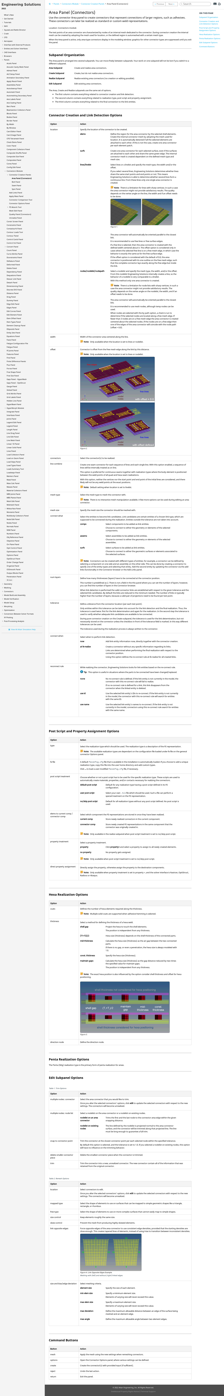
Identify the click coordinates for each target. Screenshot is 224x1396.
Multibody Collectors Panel (18, 516)
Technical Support (148, 1391)
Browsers (8, 56)
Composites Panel (14, 160)
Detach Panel (12, 282)
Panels (6, 60)
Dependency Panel (14, 272)
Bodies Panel (12, 117)
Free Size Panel (13, 375)
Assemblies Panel (14, 85)
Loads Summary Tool (15, 469)
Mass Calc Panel (13, 483)
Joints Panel (11, 419)
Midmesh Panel (13, 505)
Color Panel (11, 146)
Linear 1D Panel (13, 444)
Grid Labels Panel (14, 397)
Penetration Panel (14, 576)
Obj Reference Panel (15, 537)
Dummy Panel (12, 300)
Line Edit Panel (13, 437)
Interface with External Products (17, 45)
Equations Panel (13, 336)
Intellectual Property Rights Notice (125, 1391)
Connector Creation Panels (20, 175)
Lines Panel (11, 451)
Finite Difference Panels (16, 361)
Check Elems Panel (14, 142)
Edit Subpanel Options (208, 42)
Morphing (8, 606)
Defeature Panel (13, 261)
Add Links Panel (15, 192)
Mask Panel (11, 480)
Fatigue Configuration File (17, 343)
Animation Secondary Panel (18, 77)
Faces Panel (11, 340)
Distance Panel (13, 293)
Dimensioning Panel (15, 286)
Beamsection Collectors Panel (18, 110)
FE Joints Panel (13, 350)
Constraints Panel (14, 225)
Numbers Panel (13, 533)
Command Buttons (207, 46)
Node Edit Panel (13, 519)
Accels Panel (11, 63)
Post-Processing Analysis (14, 621)
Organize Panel (13, 566)
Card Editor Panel (14, 131)
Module (15, 408)
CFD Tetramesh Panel (15, 138)
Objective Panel (13, 541)
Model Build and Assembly (15, 595)
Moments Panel (13, 512)
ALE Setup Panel (13, 74)
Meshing (7, 587)
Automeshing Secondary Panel (19, 95)
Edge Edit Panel (13, 304)
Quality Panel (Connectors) (20, 214)
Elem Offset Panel (14, 318)
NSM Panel (11, 530)
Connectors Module (15, 171)
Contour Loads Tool (15, 232)
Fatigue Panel (12, 347)
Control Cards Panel (15, 239)
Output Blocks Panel (15, 573)
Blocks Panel (12, 113)
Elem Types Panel (14, 322)
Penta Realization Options (209, 38)
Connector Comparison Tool (20, 200)
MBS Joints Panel (13, 494)
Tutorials (7, 22)
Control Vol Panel (14, 243)
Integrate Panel (13, 411)
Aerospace (8, 41)
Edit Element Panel (14, 315)
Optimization (9, 610)
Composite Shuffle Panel (17, 153)
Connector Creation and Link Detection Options (209, 22)
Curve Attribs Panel (14, 254)
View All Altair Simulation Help (23, 629)
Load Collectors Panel (15, 454)
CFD (5, 37)
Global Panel (12, 390)
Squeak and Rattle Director (15, 30)
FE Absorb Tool (15, 207)
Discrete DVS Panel (14, 289)
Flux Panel (11, 365)
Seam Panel (16, 185)
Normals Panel (13, 526)
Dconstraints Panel (14, 257)
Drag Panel (11, 297)
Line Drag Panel (13, 433)
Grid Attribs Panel (14, 393)
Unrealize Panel (15, 218)
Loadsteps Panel (13, 472)
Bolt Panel (16, 182)
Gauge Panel (12, 386)
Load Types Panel (14, 465)
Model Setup (9, 602)
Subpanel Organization (208, 17)
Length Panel (12, 429)
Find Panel (11, 358)
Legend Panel (12, 426)
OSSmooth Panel (13, 569)
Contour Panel (13, 236)
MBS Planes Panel (14, 497)
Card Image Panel (14, 135)
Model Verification (11, 599)
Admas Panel (12, 70)
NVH (6, 26)
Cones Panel (12, 163)
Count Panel (12, 250)
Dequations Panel (14, 275)
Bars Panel (11, 106)
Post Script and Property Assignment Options (209, 29)
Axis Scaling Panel (14, 103)
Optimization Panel (14, 551)
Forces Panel (12, 368)
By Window (11, 128)
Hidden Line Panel (14, 401)
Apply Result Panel (14, 81)
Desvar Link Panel (14, 279)
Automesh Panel (13, 92)
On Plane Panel (13, 544)
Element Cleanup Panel (16, 325)
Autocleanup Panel (14, 88)
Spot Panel (16, 189)
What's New (9, 15)
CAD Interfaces (10, 52)
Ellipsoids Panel (13, 329)
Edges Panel (11, 307)
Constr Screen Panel (15, 221)
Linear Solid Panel (14, 447)
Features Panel (13, 354)
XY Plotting (8, 617)
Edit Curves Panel (14, 311)
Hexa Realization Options (209, 34)
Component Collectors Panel (18, 149)
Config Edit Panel (14, 167)
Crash (6, 33)
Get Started (8, 18)
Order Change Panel (15, 562)
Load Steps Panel (14, 462)
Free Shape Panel (14, 372)
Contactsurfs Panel (14, 228)
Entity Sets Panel (13, 332)
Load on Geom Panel (15, 458)
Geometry (8, 584)
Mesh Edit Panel (15, 211)
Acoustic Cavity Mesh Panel (18, 67)
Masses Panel (12, 487)
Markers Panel (12, 476)
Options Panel (12, 555)
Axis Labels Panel (14, 99)
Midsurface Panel (14, 508)
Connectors (8, 591)
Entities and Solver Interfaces (16, 48)
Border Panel (12, 120)
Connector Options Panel (19, 203)
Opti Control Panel (14, 548)
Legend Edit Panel (14, 422)
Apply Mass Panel (16, 196)
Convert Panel (12, 246)
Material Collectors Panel (17, 490)
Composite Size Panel (15, 156)
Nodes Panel (12, 523)
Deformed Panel (13, 264)
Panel (14, 404)
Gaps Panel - (17, 379)
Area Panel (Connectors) (22, 178)
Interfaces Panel (13, 415)
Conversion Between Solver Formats (19, 614)
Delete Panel (12, 268)
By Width (10, 124)
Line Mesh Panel (13, 440)
